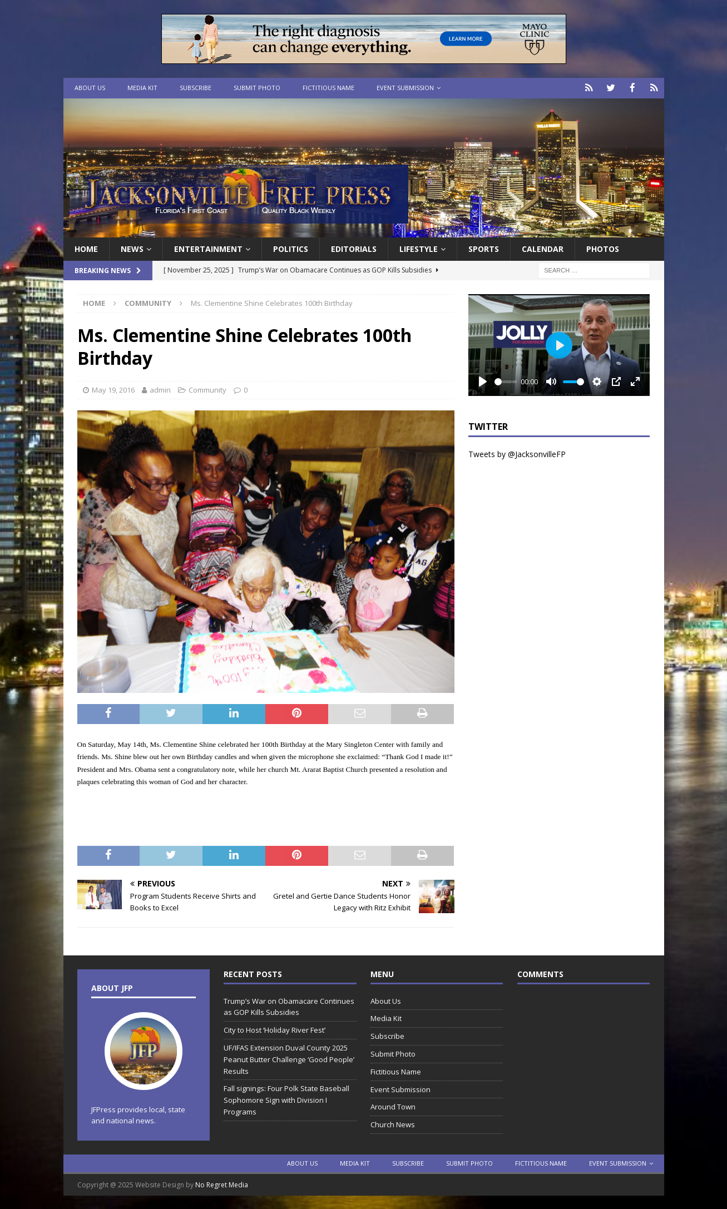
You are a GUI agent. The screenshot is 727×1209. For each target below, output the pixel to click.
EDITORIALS (354, 247)
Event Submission (405, 87)
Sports (483, 247)
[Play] (483, 381)
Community (207, 389)
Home (86, 247)
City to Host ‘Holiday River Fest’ (274, 1029)
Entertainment (208, 247)
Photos (602, 247)
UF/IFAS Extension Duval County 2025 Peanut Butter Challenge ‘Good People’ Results (289, 1058)
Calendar (542, 247)
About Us (90, 87)
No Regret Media (221, 1184)
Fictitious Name (328, 87)
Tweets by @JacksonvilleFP (517, 453)
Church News (392, 1124)
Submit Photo (257, 87)
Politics (290, 247)
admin (160, 389)
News (132, 247)
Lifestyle (418, 247)
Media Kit (142, 87)
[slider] (505, 380)
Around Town (393, 1106)
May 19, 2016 (113, 389)
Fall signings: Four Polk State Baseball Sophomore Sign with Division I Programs (286, 1099)
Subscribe (195, 87)
